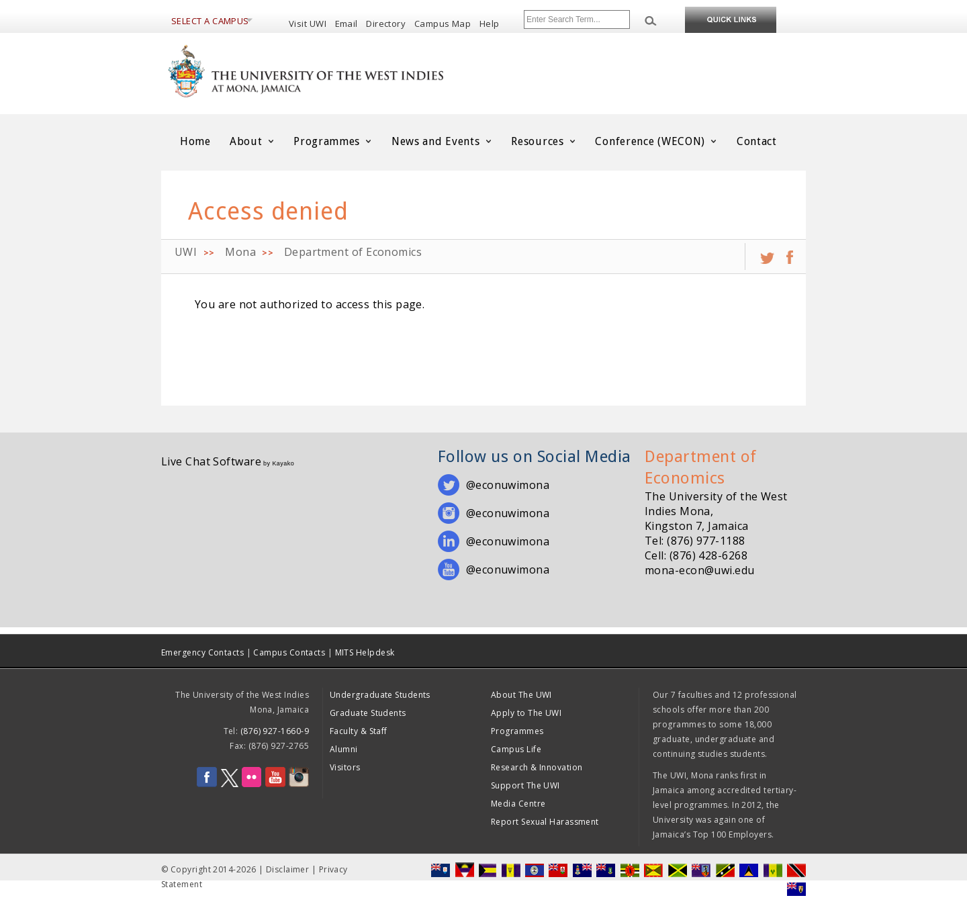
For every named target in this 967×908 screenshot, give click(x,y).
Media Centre (518, 803)
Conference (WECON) (656, 141)
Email (346, 23)
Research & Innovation (536, 767)
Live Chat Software (211, 461)
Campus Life (516, 749)
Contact (757, 141)
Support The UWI (525, 785)
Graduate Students (368, 713)
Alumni (344, 749)
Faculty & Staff (358, 731)
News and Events (442, 141)
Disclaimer (288, 869)
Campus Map (442, 23)
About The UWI (521, 694)
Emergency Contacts (202, 652)
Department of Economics (353, 251)
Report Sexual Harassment (545, 821)
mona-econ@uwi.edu (700, 570)
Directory (386, 23)
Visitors (345, 767)
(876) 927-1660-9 (274, 731)
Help (489, 23)
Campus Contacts (289, 652)
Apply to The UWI (526, 713)
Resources (543, 141)
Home (195, 141)
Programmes (333, 141)
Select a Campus (210, 21)
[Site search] (577, 19)
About (252, 141)
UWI (186, 251)
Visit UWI (307, 23)
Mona (240, 251)
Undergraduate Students (380, 694)
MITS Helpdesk (365, 652)
